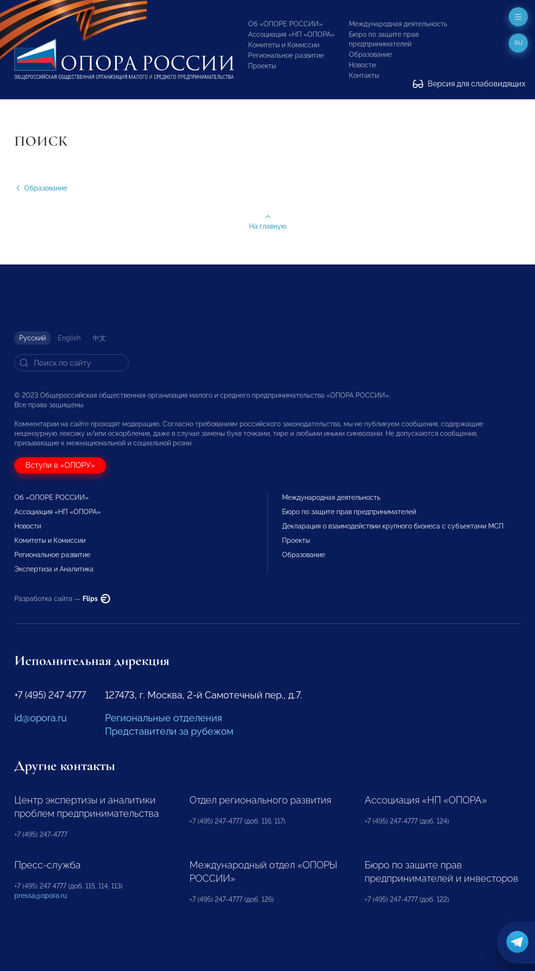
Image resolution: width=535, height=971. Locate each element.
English (69, 338)
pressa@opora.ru (40, 895)
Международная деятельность (398, 24)
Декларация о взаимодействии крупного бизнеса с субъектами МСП (393, 526)
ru (518, 43)
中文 (99, 338)
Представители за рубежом (169, 731)
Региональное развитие (286, 55)
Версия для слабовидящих (469, 83)
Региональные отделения (163, 718)
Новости (362, 65)
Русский (32, 338)
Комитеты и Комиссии (283, 45)
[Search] (71, 362)
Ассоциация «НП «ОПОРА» (291, 34)
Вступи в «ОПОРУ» (60, 465)
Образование (370, 54)
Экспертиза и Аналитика (54, 569)
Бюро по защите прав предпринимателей (349, 512)
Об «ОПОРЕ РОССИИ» (285, 24)
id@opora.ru (40, 718)
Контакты (364, 75)
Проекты (262, 66)
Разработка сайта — (62, 598)
